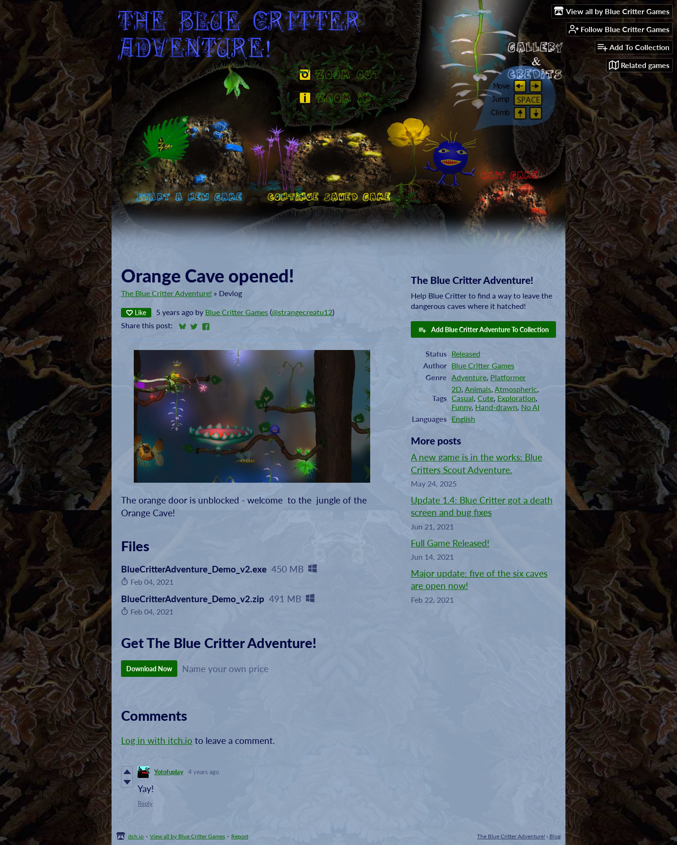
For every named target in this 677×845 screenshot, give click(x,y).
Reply (145, 803)
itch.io (136, 836)
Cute (485, 397)
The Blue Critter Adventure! (166, 293)
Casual (462, 397)
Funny (461, 406)
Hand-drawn (496, 406)
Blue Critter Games (236, 311)
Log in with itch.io (156, 740)
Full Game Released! (450, 543)
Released (465, 353)
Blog (555, 836)
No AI (530, 406)
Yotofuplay (168, 772)
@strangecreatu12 (302, 311)
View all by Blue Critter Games (187, 836)
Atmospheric (516, 388)
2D (456, 388)
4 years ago (203, 772)
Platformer (508, 377)
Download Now (149, 669)
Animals (478, 388)
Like (136, 312)
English (463, 418)
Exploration (516, 397)
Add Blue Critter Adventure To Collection (483, 329)
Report (239, 836)
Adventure (468, 377)
